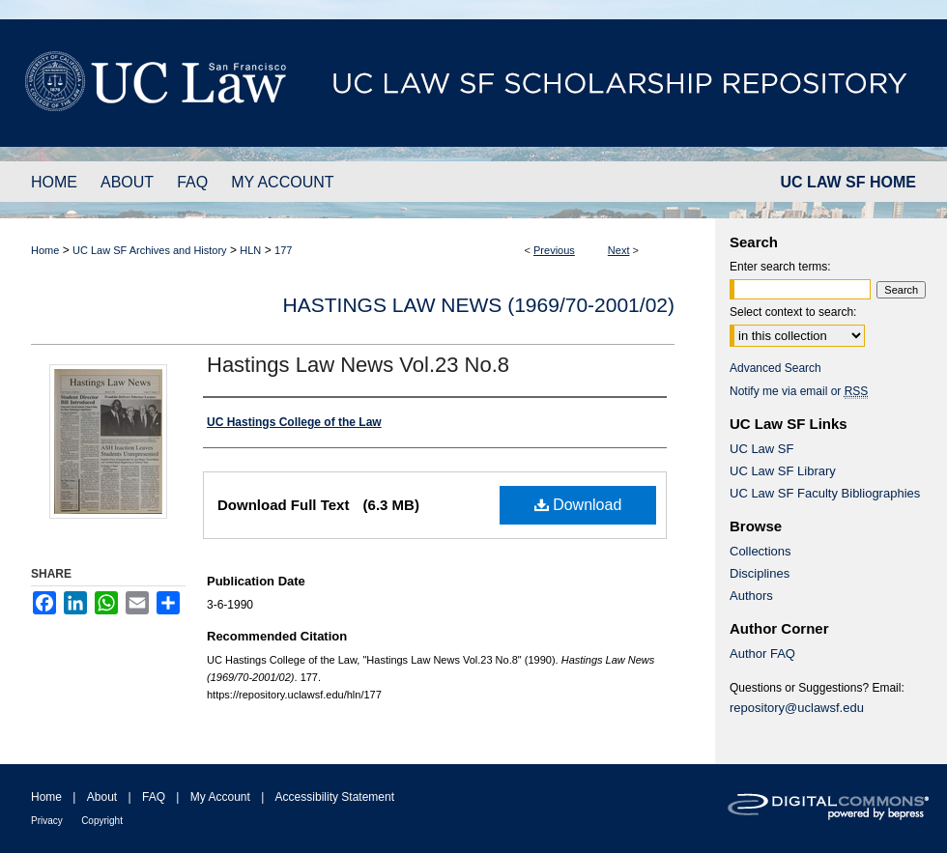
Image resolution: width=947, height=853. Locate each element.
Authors (751, 595)
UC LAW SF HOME (848, 182)
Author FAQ (762, 653)
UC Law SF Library (783, 471)
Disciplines (759, 573)
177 (283, 250)
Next (619, 250)
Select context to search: (793, 312)
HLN (250, 250)
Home (45, 250)
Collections (760, 551)
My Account (220, 797)
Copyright (102, 820)
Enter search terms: (780, 266)
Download (578, 505)
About (102, 797)
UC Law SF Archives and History (149, 250)
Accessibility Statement (334, 797)
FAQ (153, 797)
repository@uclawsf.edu (797, 707)
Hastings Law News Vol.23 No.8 (358, 365)
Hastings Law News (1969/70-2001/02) (478, 305)
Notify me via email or (799, 391)
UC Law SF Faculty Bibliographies (825, 493)
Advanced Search (775, 368)
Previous (554, 250)
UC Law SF (761, 448)
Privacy (47, 820)
